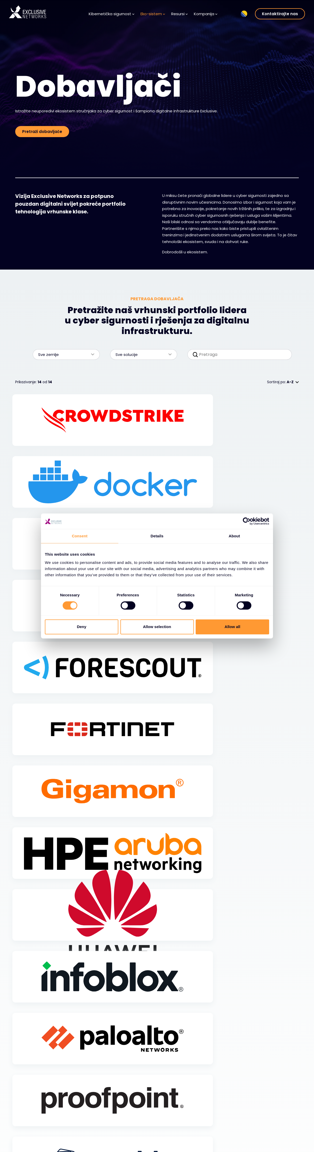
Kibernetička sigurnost (111, 13)
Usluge (26, 1133)
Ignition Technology (273, 1135)
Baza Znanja (129, 1120)
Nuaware (263, 1143)
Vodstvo (174, 1136)
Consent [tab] (80, 536)
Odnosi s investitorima (275, 1120)
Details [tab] (157, 536)
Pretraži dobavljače (42, 131)
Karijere (173, 1128)
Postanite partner (85, 1136)
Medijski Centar (132, 1128)
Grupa (262, 1103)
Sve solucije (141, 354)
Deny (81, 627)
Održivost (263, 1128)
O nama (174, 1120)
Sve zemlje (63, 354)
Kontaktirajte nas (280, 13)
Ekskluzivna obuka (271, 1112)
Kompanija (205, 13)
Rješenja (27, 1125)
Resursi (179, 13)
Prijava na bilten (132, 1136)
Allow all (232, 627)
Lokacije (174, 1143)
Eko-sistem (153, 13)
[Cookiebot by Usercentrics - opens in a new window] (246, 521)
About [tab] (234, 536)
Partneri (76, 1128)
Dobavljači (78, 1120)
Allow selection (157, 627)
